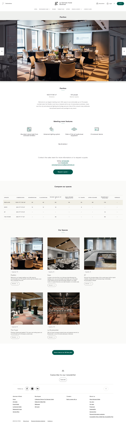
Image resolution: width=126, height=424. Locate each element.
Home (14, 399)
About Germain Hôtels (95, 399)
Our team (92, 404)
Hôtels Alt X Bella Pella (40, 401)
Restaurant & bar (44, 9)
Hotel (35, 9)
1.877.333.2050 (65, 161)
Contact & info (88, 9)
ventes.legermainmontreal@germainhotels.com (63, 164)
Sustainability (93, 409)
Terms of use (26, 421)
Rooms (54, 9)
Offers (68, 9)
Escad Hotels (16, 404)
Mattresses (37, 404)
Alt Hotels (15, 401)
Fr (114, 3)
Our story (92, 401)
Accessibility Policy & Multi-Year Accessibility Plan (101, 416)
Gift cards (37, 406)
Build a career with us (72, 399)
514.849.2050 (64, 163)
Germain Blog (16, 411)
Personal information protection (97, 414)
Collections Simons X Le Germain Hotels (44, 399)
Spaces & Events (77, 9)
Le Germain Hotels (17, 406)
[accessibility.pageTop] (106, 389)
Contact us (50, 421)
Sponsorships (93, 411)
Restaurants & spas (17, 409)
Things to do (61, 9)
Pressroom (92, 406)
